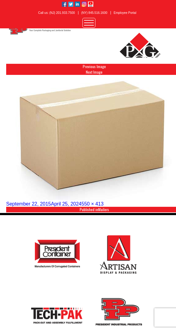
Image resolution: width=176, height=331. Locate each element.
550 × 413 (93, 203)
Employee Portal (125, 12)
